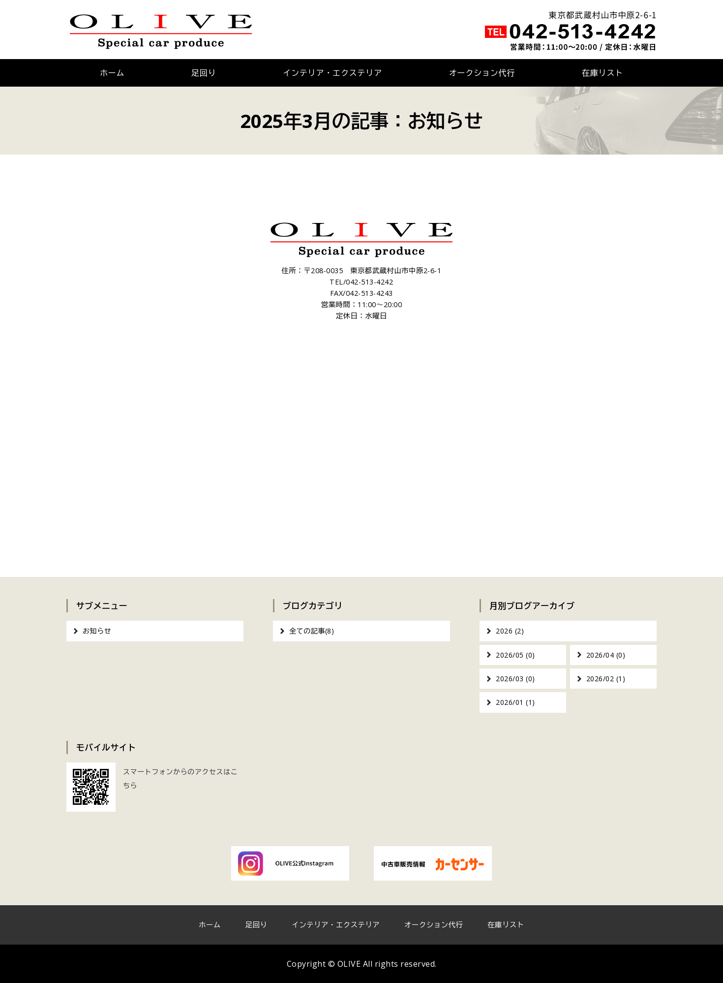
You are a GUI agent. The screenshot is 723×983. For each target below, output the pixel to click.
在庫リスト (602, 72)
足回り (203, 72)
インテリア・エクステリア (332, 72)
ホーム (112, 72)
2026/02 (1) (606, 678)
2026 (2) (510, 630)
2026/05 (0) (515, 655)
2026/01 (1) (515, 702)
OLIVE (349, 963)
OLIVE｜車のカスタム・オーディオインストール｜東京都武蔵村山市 (161, 29)
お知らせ (97, 630)
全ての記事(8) (311, 630)
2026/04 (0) (606, 655)
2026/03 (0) (515, 678)
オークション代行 (482, 72)
